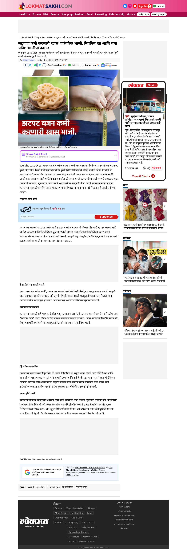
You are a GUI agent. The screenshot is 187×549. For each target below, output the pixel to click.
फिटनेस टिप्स (81, 486)
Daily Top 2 (143, 14)
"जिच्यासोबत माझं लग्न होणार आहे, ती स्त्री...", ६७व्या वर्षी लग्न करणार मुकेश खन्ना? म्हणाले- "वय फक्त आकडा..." (144, 334)
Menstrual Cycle (90, 536)
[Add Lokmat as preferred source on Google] (57, 65)
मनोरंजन (127, 291)
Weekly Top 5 (159, 14)
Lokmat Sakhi (26, 37)
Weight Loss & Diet (44, 37)
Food (90, 14)
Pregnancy (73, 522)
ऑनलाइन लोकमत (28, 60)
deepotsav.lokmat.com (124, 524)
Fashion (79, 14)
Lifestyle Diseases (86, 541)
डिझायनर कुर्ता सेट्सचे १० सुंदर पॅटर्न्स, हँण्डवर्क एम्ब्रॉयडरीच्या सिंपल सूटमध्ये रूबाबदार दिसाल (144, 226)
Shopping (67, 14)
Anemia (72, 541)
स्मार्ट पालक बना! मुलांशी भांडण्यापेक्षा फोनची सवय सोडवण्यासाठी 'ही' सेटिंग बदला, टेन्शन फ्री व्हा (144, 281)
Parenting (101, 14)
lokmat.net (124, 528)
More (131, 14)
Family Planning (87, 527)
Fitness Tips (54, 486)
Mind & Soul (61, 512)
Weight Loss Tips (36, 486)
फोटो (125, 185)
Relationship (116, 14)
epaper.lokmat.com (124, 519)
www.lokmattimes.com (124, 515)
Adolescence (87, 522)
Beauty (55, 14)
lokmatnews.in (124, 511)
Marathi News (81, 467)
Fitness (36, 14)
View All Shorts (143, 176)
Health (24, 14)
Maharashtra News (96, 467)
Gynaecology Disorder (78, 532)
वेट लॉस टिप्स (67, 486)
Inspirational (61, 517)
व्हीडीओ (127, 238)
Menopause (74, 536)
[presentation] (125, 206)
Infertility (73, 527)
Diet (45, 14)
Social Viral (77, 517)
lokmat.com (124, 506)
